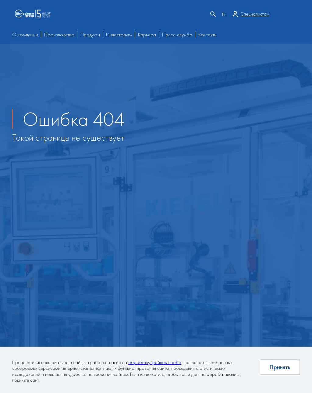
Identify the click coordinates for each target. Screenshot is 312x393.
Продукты (90, 34)
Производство (59, 34)
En (224, 14)
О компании (25, 34)
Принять (279, 367)
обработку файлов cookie (154, 362)
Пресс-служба (177, 34)
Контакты (207, 34)
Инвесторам (119, 34)
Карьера (147, 34)
